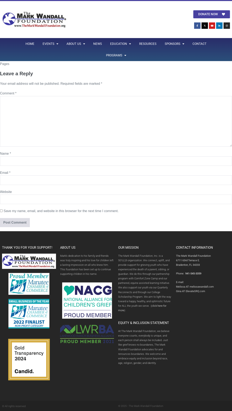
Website (6, 192)
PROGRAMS (116, 55)
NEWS (97, 44)
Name (5, 153)
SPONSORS (174, 44)
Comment (8, 93)
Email (5, 172)
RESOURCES (147, 44)
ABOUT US (75, 44)
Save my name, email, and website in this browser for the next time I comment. (60, 211)
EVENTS (50, 44)
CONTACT (199, 44)
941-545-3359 (193, 273)
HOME (30, 44)
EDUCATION (120, 44)
